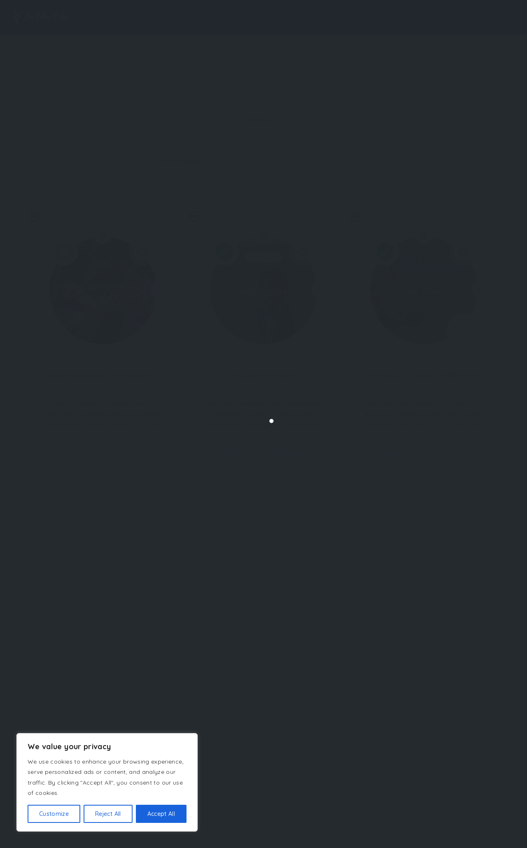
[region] (107, 782)
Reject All (108, 814)
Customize (54, 814)
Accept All (161, 814)
